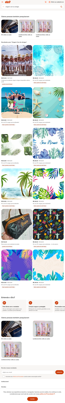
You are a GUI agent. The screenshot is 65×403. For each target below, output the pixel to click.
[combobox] (3, 6)
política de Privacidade (47, 394)
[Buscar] (32, 7)
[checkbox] (4, 377)
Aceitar (32, 399)
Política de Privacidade (18, 376)
